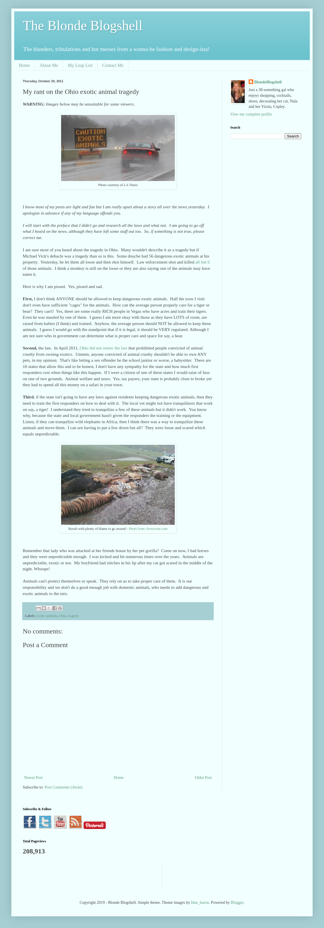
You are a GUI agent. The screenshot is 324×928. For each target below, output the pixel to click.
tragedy (73, 616)
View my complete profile (251, 114)
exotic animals (46, 616)
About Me (49, 65)
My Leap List (80, 65)
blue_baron (200, 902)
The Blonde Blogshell (82, 25)
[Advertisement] (126, 877)
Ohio (62, 616)
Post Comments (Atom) (63, 787)
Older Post (203, 777)
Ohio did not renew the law (104, 347)
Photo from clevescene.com (148, 529)
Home (24, 65)
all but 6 (203, 262)
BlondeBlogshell (268, 82)
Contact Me (113, 65)
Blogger (237, 902)
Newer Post (33, 777)
